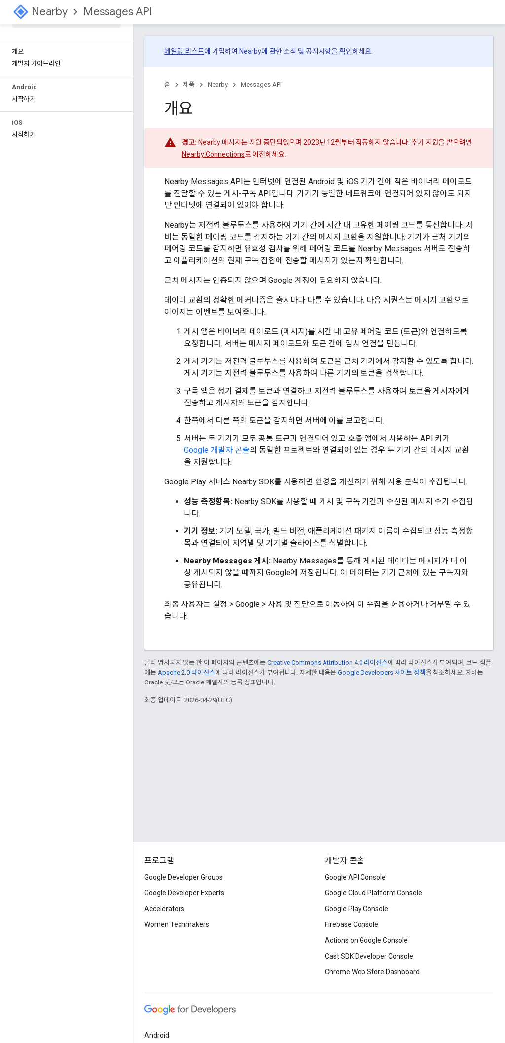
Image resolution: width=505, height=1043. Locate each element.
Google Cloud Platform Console (373, 893)
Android (156, 1035)
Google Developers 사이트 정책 (382, 672)
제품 (189, 84)
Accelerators (164, 909)
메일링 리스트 (184, 51)
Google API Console (355, 877)
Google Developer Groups (183, 877)
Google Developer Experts (184, 893)
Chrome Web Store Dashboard (372, 972)
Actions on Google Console (366, 940)
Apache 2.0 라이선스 (186, 672)
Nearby (50, 11)
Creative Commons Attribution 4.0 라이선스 (327, 662)
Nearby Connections (213, 154)
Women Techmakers (176, 924)
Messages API (117, 11)
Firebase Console (351, 924)
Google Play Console (356, 909)
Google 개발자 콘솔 (217, 450)
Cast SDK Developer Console (369, 956)
